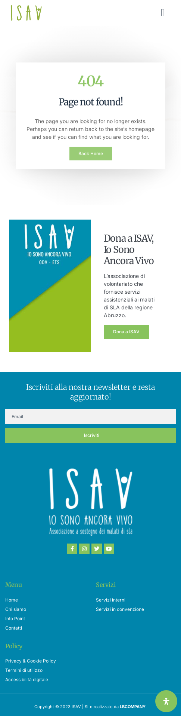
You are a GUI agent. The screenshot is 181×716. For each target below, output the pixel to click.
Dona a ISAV (126, 331)
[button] (162, 13)
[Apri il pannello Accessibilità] (166, 701)
